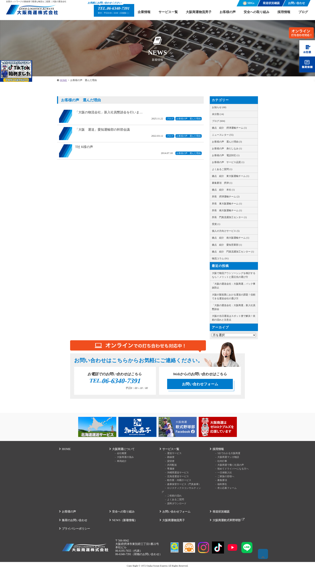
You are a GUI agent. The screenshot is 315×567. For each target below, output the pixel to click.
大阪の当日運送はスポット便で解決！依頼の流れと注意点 (233, 318)
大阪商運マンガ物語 (225, 458)
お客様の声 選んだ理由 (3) (227, 141)
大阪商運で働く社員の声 (227, 465)
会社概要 (118, 454)
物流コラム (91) (220, 258)
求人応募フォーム (223, 489)
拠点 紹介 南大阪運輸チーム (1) (230, 237)
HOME (64, 450)
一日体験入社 (221, 473)
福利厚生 (219, 485)
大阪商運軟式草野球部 (225, 517)
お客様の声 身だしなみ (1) (227, 148)
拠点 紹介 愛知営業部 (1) (227, 244)
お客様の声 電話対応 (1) (225, 155)
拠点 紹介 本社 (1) (223, 189)
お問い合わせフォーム (200, 384)
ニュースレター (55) (222, 134)
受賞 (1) (216, 224)
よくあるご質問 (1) (222, 169)
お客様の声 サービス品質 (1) (228, 162)
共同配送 (169, 465)
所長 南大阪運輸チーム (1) (227, 210)
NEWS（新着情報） (122, 517)
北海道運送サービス (175, 477)
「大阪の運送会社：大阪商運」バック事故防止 (233, 285)
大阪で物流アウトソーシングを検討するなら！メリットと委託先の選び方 (233, 275)
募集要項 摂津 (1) (222, 182)
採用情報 (283, 12)
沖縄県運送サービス (175, 473)
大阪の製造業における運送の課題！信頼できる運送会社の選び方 (233, 296)
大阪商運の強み (122, 458)
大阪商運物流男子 (199, 12)
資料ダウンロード (173, 500)
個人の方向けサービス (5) (225, 231)
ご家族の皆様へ (222, 477)
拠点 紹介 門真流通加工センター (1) (233, 251)
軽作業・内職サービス (176, 481)
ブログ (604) (218, 121)
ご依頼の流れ (171, 492)
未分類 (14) (218, 114)
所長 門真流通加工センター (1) (229, 217)
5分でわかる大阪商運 (225, 454)
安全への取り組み (256, 12)
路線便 (167, 458)
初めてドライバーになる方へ (229, 469)
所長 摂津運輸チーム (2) (225, 196)
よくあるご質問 (172, 496)
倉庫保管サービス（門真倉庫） (181, 485)
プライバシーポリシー (74, 525)
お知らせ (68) (219, 107)
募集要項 (219, 481)
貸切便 (167, 462)
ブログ (303, 12)
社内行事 (219, 462)
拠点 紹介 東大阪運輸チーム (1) (230, 176)
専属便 (167, 469)
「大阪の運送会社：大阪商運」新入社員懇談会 (233, 307)
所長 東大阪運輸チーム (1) (227, 203)
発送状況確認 (219, 508)
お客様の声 (228, 12)
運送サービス (171, 454)
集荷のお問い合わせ (72, 517)
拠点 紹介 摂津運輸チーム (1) (229, 127)
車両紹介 (118, 462)
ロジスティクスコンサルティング (182, 489)
